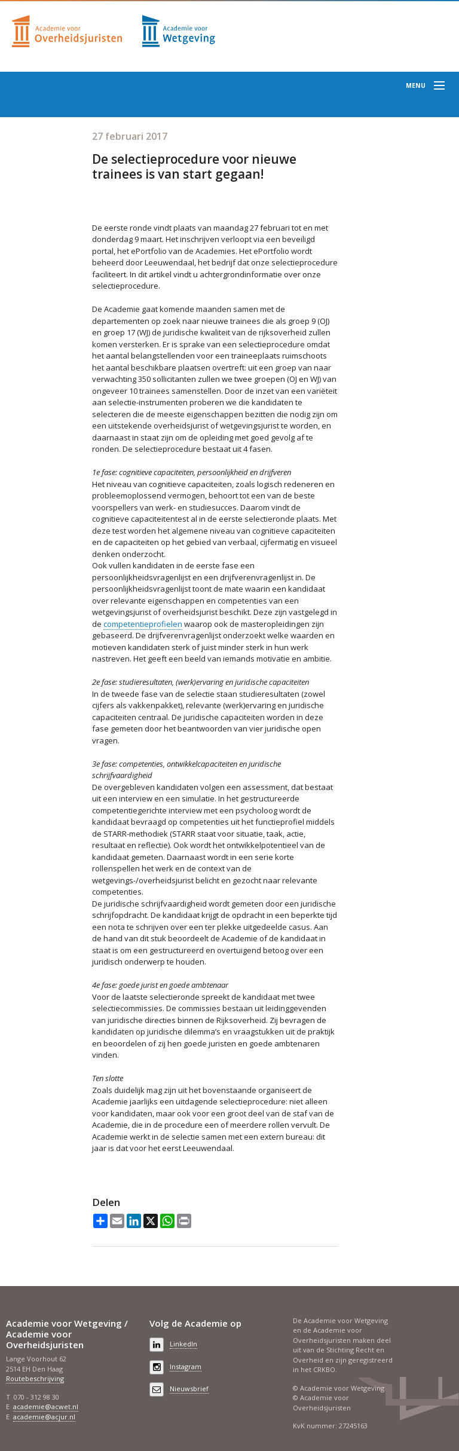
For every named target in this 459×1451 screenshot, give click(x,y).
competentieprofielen (142, 624)
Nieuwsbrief (189, 1388)
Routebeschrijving (35, 1378)
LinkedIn (183, 1343)
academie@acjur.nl (44, 1416)
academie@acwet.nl (45, 1406)
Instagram (185, 1366)
